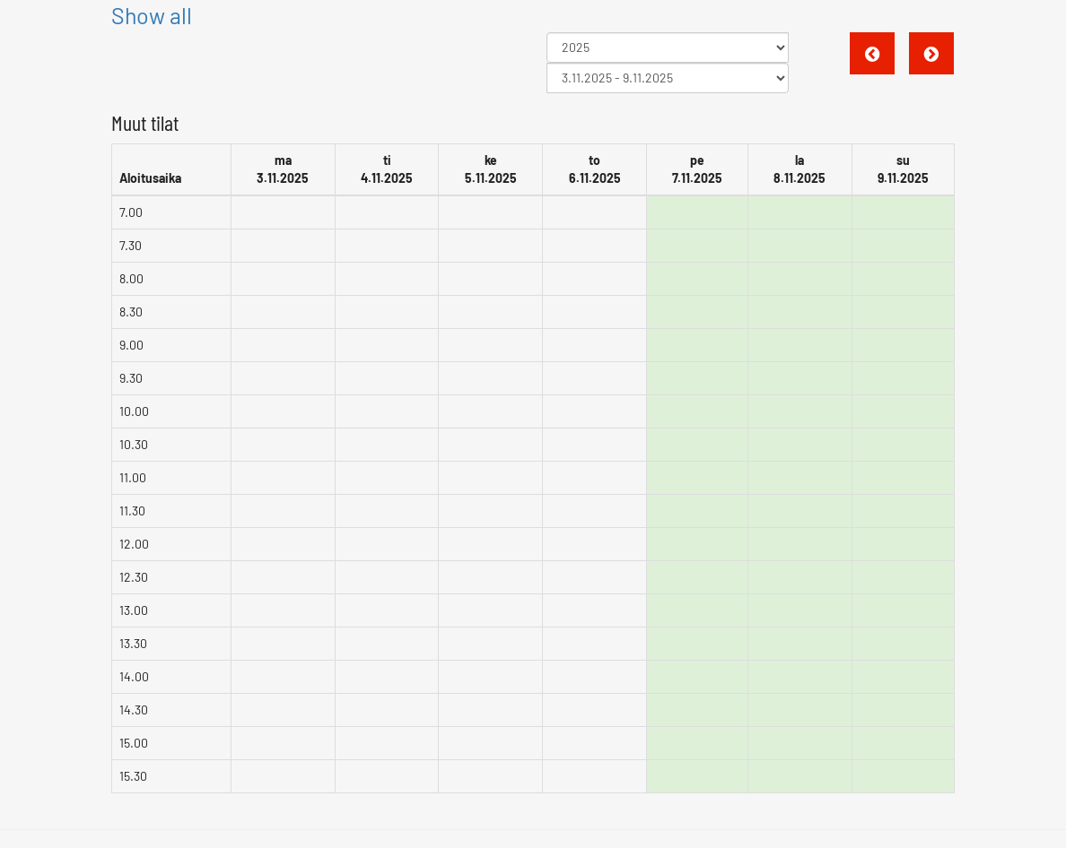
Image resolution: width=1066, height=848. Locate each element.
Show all (151, 15)
